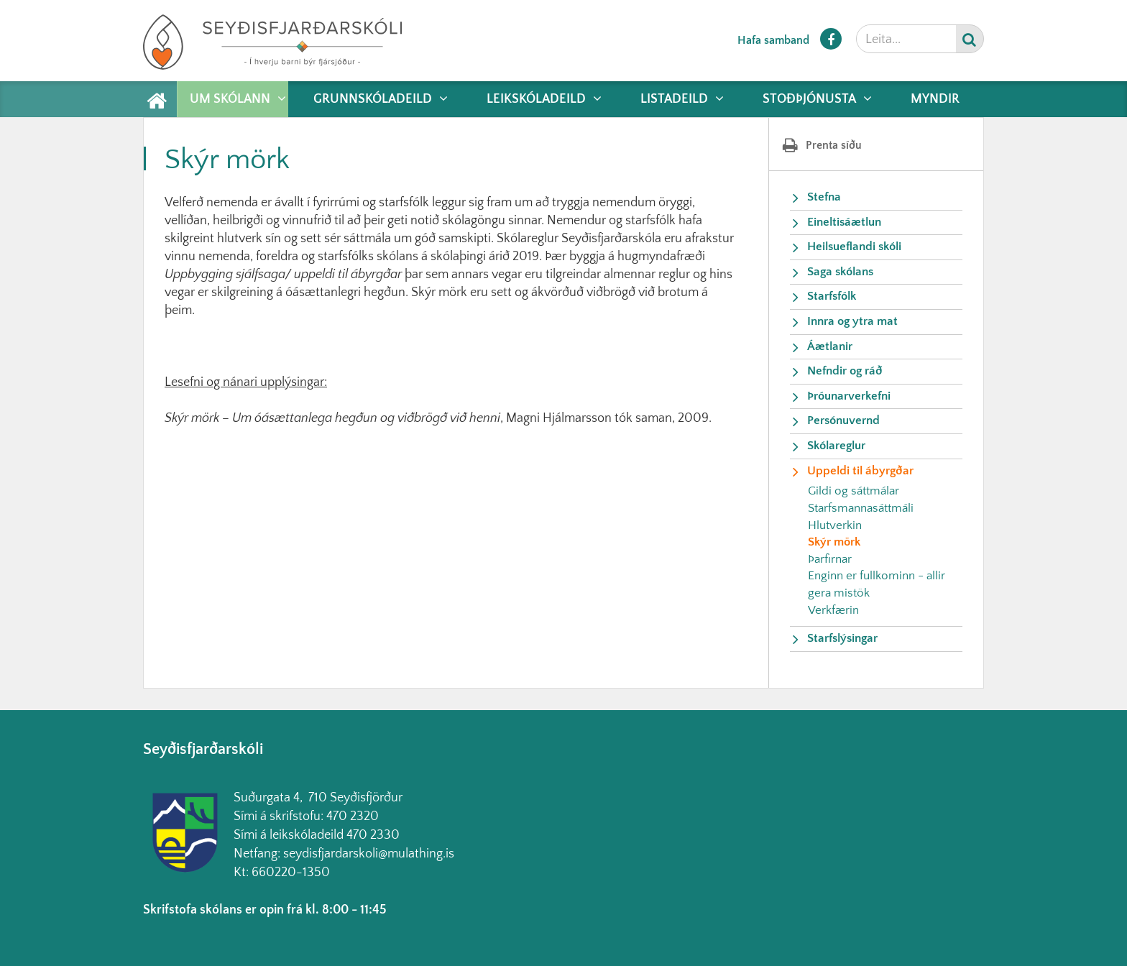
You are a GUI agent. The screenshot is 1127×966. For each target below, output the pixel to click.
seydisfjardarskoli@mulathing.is (368, 854)
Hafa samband (773, 40)
